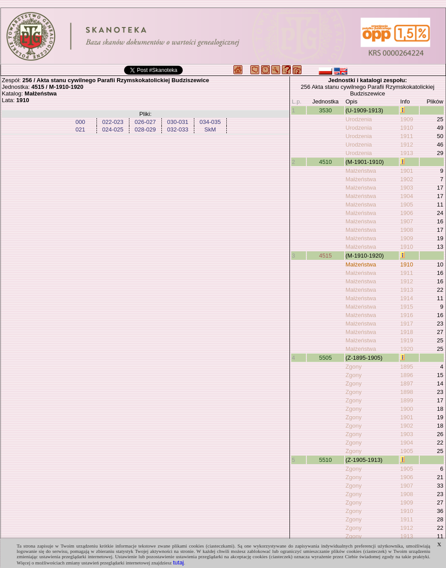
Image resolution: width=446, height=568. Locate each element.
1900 (406, 408)
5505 (325, 357)
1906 (406, 213)
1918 (406, 332)
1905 (406, 204)
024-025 (113, 129)
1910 (406, 127)
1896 (406, 375)
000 (80, 122)
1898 (406, 392)
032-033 (178, 129)
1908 (406, 229)
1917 (406, 323)
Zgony (354, 366)
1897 (406, 383)
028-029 (145, 129)
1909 (406, 119)
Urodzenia (359, 119)
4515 (325, 255)
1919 (406, 340)
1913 (406, 153)
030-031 (178, 122)
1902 (406, 179)
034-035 (210, 122)
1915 (406, 306)
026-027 (145, 122)
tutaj (178, 562)
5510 (325, 460)
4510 (325, 162)
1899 (406, 400)
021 (80, 129)
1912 (406, 144)
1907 (406, 221)
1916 (406, 315)
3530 (325, 110)
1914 (406, 298)
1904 (406, 196)
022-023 (113, 122)
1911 (406, 136)
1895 (406, 366)
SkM (210, 129)
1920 (406, 349)
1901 (406, 170)
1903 (406, 187)
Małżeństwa (361, 170)
